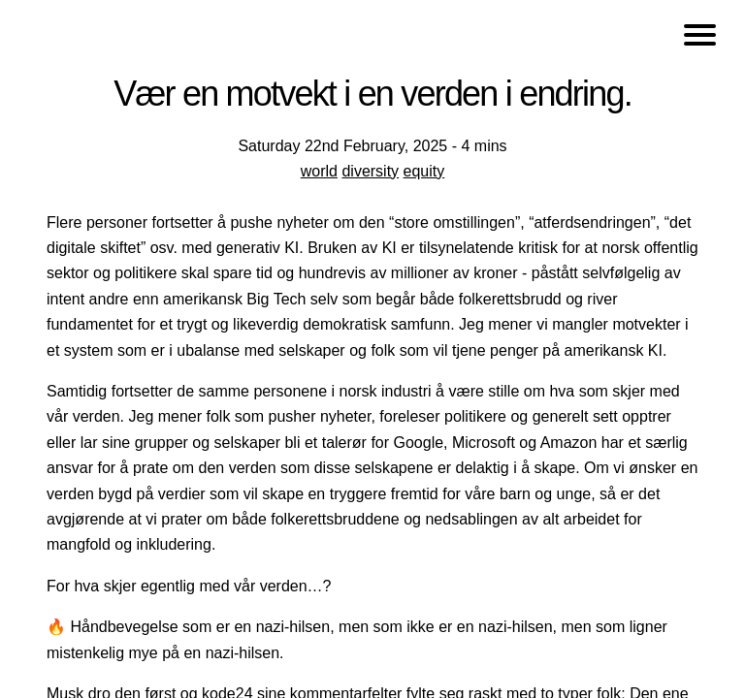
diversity (370, 171)
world (319, 171)
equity (424, 171)
